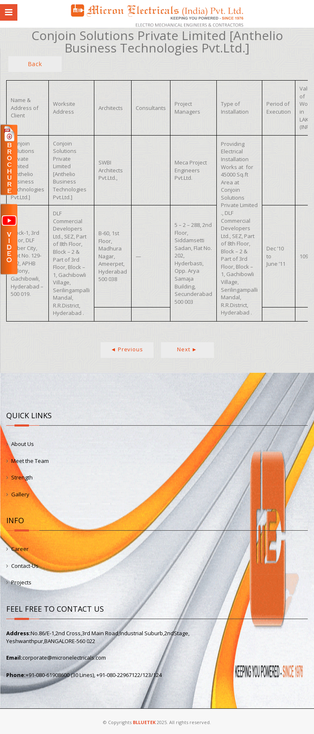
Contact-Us (24, 566)
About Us (22, 444)
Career (20, 549)
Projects (21, 582)
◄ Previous (127, 349)
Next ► (187, 349)
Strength (22, 477)
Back (35, 64)
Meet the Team (30, 461)
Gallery (20, 494)
